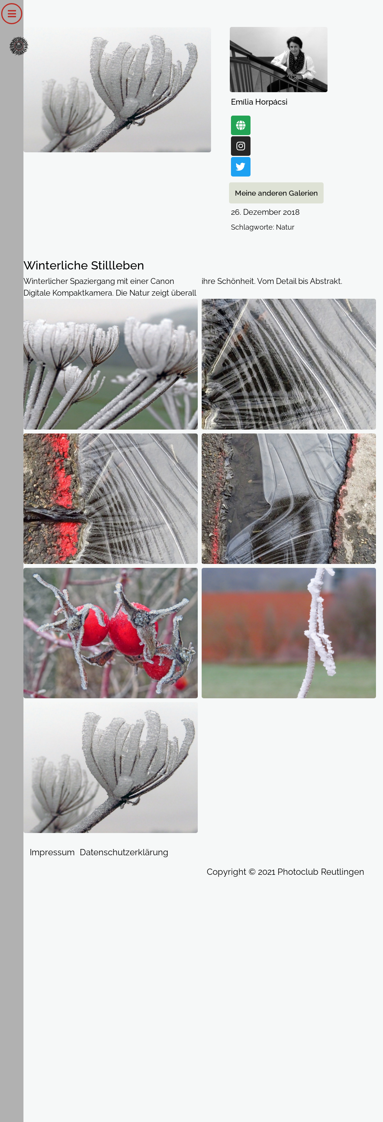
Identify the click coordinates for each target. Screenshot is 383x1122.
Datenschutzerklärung (124, 852)
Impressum (52, 852)
